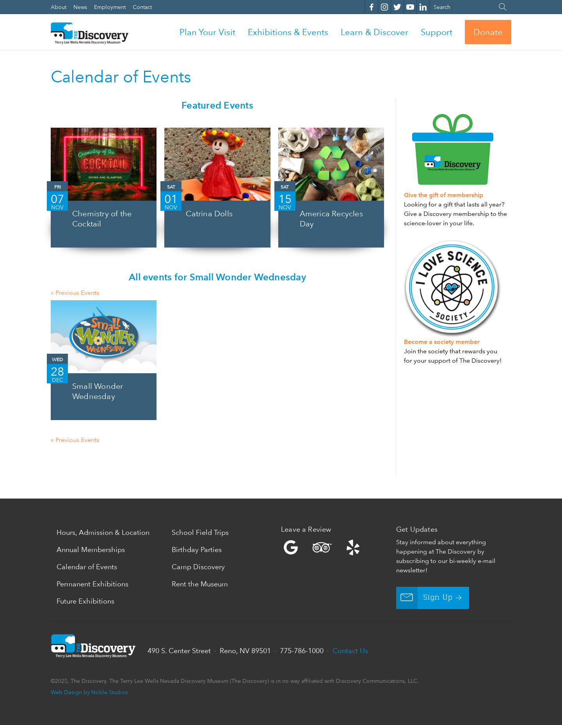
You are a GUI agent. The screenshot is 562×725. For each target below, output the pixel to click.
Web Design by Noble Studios (89, 692)
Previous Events (75, 292)
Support (436, 32)
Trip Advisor (322, 547)
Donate (488, 32)
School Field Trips (200, 532)
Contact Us (350, 651)
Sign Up (424, 598)
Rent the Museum (200, 584)
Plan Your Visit (207, 32)
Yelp (336, 547)
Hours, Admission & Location (103, 532)
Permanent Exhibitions (92, 584)
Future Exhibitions (85, 601)
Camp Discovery (198, 567)
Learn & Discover (374, 32)
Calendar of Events (87, 567)
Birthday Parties (197, 549)
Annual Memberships (91, 549)
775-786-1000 (302, 651)
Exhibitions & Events (288, 32)
